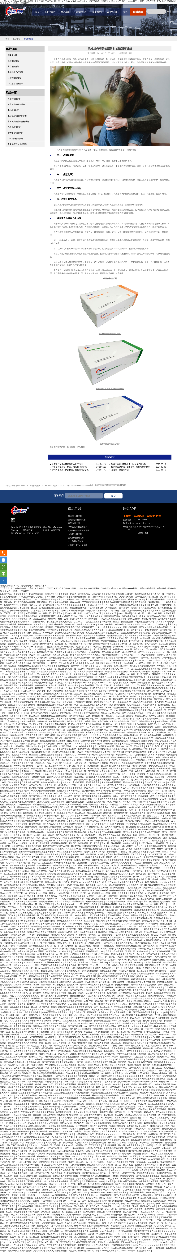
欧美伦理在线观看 (115, 912)
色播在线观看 (49, 605)
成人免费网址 (20, 909)
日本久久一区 (106, 699)
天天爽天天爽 (146, 699)
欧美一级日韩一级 (47, 1042)
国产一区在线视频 (55, 691)
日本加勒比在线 (165, 607)
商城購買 (138, 11)
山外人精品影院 (80, 1223)
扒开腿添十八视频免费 (140, 1234)
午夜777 (103, 962)
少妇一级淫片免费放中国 (75, 607)
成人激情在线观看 (26, 1101)
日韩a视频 (43, 826)
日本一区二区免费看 (142, 876)
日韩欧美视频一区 (16, 713)
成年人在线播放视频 (32, 1017)
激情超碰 (58, 754)
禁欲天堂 (39, 912)
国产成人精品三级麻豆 (150, 832)
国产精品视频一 (23, 790)
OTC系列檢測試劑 (15, 138)
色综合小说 (20, 1045)
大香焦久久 (60, 632)
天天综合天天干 (93, 993)
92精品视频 (135, 740)
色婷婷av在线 (94, 943)
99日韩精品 (116, 1187)
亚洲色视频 (103, 804)
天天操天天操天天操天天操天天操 (50, 635)
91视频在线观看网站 (101, 749)
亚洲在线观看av (105, 812)
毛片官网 (48, 1045)
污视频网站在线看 (53, 1009)
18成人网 (138, 718)
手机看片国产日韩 (76, 732)
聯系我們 (97, 11)
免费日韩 (54, 674)
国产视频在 (90, 835)
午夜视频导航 (51, 912)
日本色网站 (172, 1239)
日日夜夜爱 (147, 1095)
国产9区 (7, 793)
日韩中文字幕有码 (85, 760)
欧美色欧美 (30, 868)
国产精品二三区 (66, 763)
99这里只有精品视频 (143, 862)
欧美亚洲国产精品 (16, 896)
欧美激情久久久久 (66, 1126)
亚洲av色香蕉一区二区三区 (128, 1017)
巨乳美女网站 (89, 909)
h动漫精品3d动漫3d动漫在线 (156, 1026)
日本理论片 (124, 607)
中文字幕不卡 (160, 990)
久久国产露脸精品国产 (162, 632)
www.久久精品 (105, 1239)
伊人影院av (56, 887)
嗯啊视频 (93, 618)
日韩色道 (166, 1031)
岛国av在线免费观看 (21, 776)
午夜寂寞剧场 (51, 1065)
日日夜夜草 (172, 693)
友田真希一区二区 (79, 893)
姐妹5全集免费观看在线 (55, 1056)
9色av (101, 1181)
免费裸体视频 (129, 1042)
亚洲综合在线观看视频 (133, 782)
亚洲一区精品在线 (139, 873)
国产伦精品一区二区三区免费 (126, 699)
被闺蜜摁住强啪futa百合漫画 (128, 945)
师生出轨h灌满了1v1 (164, 1106)
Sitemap (14, 530)
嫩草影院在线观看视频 (112, 782)
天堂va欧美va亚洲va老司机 (71, 663)
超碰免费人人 (35, 1015)
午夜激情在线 (53, 1245)
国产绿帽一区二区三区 (78, 965)
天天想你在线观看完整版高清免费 (118, 602)
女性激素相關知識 (15, 83)
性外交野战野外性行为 (100, 1175)
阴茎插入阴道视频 (10, 596)
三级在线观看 (166, 605)
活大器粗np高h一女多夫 (81, 682)
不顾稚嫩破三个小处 (91, 627)
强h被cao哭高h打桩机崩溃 (56, 768)
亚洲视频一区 (61, 643)
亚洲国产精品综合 (164, 1173)
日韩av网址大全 (134, 1087)
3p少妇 (162, 1006)
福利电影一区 (94, 934)
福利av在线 (75, 602)
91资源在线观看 (17, 735)
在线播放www (145, 959)
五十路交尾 (93, 973)
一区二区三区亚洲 (100, 649)
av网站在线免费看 (62, 968)
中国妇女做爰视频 (91, 857)
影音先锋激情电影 (18, 865)
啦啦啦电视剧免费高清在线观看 (69, 1048)
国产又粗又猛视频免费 (129, 799)
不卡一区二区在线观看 (33, 594)
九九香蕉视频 (49, 1015)
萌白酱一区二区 (114, 1164)
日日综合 (39, 1117)
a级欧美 (151, 768)
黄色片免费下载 (19, 1081)
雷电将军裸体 (25, 632)
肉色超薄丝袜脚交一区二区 (164, 671)
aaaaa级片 (96, 679)
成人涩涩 (133, 1156)
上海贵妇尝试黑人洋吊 (53, 693)
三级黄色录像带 (58, 801)
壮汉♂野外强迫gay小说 (90, 691)
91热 (6, 912)
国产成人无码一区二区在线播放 (110, 685)
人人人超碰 (99, 630)
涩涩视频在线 (39, 804)
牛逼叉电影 (140, 660)
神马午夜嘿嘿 (12, 754)
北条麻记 (99, 666)
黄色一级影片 (92, 699)
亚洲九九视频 (43, 801)
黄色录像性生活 (169, 657)
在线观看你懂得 (146, 957)
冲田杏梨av (142, 1109)
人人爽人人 (122, 785)
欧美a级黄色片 (151, 882)
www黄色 (31, 707)
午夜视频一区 (47, 990)
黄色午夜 (51, 851)
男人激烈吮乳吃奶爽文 (94, 693)
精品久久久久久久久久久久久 (70, 921)
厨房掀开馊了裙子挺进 (108, 1004)
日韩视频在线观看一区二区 (139, 732)
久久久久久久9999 (32, 1247)
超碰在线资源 (6, 765)
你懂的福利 (113, 896)
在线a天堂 (88, 1001)
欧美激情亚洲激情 (79, 596)
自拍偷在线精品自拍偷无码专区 (132, 679)
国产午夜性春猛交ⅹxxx (112, 815)
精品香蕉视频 (102, 732)
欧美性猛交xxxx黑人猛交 (42, 1070)
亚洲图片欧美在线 (138, 774)
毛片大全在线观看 (157, 715)
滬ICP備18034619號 (51, 530)
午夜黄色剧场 (41, 685)
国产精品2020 (10, 666)
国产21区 (12, 1004)
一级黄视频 (159, 843)
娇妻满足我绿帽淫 (110, 876)
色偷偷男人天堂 (86, 746)
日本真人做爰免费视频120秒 (71, 898)
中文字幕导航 (18, 763)
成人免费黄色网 (129, 652)
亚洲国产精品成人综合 (110, 718)
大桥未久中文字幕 (154, 613)
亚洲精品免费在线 (146, 973)
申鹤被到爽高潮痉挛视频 (97, 610)
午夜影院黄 (22, 945)
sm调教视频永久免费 (85, 1134)
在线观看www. (65, 981)
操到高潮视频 (43, 954)
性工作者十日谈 (66, 896)
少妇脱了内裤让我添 (75, 884)
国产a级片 (100, 727)
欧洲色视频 (38, 987)
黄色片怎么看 (82, 646)
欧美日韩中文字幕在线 (45, 688)
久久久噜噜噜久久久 (19, 1020)
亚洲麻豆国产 (160, 1200)
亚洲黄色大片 (57, 1120)
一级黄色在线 (22, 1037)
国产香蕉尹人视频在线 (38, 657)
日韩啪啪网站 (28, 1084)
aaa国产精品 (15, 837)
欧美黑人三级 (127, 771)
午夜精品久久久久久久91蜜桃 (110, 638)
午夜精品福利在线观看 (73, 1031)
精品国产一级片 (120, 707)
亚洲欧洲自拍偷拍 (112, 743)
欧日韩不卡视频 (55, 1178)
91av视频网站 (152, 923)
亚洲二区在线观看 (12, 1084)
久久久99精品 (51, 896)
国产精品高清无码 (55, 976)
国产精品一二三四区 (75, 699)
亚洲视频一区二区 (16, 918)
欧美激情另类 (89, 1087)
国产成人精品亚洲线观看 (81, 1029)
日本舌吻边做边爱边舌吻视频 (73, 832)
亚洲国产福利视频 (157, 1170)
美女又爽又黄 (80, 671)
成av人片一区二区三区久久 (148, 954)
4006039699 (25, 485)
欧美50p (109, 918)
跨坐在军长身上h (150, 1006)
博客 (125, 11)
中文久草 (25, 768)
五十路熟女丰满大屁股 (43, 682)
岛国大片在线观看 (29, 981)
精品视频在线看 (156, 1101)
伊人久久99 (13, 843)
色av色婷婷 (77, 1090)
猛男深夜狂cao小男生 (117, 1236)
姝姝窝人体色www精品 (77, 1225)
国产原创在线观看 (146, 829)
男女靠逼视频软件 (69, 718)
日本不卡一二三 (89, 829)
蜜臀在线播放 (34, 887)
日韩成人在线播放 (34, 746)
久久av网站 (79, 1112)
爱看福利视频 (67, 1236)
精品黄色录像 (158, 682)
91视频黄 (55, 1214)
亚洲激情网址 (166, 1139)
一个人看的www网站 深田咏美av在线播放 (94, 599)
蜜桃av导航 (111, 594)
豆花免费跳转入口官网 (104, 746)
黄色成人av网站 (159, 879)
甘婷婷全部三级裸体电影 (46, 1206)
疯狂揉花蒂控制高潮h (166, 1162)
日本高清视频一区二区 (154, 718)
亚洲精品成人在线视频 (123, 660)
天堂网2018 (50, 840)
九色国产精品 (55, 826)
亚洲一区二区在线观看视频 (112, 887)
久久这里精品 (6, 594)
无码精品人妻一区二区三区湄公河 (85, 768)
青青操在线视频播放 (15, 688)
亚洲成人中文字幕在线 (123, 907)
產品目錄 (74, 508)
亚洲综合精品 (144, 1142)
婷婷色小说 (94, 1076)
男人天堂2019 (85, 945)
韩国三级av (92, 812)
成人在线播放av (116, 649)
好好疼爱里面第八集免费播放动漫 (19, 685)
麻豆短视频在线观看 (46, 704)
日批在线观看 (61, 890)
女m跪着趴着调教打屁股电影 (155, 688)
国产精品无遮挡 (63, 835)
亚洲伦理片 (144, 788)
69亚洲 (63, 965)
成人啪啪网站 (6, 1234)
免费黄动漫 (42, 721)
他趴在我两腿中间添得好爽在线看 (103, 643)
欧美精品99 (33, 1092)
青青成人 (88, 851)
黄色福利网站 (131, 957)
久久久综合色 (51, 1090)
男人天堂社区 (137, 1123)
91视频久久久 (70, 754)
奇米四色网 (68, 1101)
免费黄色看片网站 (156, 995)
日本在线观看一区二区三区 (12, 893)
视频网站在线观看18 (42, 979)
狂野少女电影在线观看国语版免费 (160, 763)
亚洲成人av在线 (60, 757)
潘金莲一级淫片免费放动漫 (72, 793)
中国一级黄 (50, 1067)
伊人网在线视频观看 (91, 1037)
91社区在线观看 (7, 857)
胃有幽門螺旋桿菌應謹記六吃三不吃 (67, 464)
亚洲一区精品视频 (141, 796)
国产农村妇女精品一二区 (80, 715)
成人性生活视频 (60, 732)
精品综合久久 (124, 1026)
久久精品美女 (153, 679)
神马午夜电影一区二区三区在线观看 (160, 643)
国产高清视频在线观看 (35, 1234)
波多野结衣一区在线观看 (77, 868)
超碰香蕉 (32, 865)
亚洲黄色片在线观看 (75, 632)
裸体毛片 (162, 618)
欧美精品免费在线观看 (134, 1059)
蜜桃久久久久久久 (155, 815)
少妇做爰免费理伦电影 (127, 990)
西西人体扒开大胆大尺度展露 (71, 912)
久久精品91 (71, 904)
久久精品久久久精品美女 (38, 671)
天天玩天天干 (125, 876)
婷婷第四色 (135, 1117)
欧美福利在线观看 (61, 602)
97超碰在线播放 (68, 1078)
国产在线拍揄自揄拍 (19, 610)
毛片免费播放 (18, 940)
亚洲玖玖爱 (62, 840)
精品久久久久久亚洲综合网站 (50, 707)
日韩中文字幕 (134, 1236)
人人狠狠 (33, 860)
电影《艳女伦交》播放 (135, 860)
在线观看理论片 (170, 735)
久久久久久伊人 (26, 649)
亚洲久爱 (23, 630)
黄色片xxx (94, 718)
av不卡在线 (125, 882)
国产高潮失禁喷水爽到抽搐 (25, 1109)
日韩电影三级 (94, 940)
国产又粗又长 (74, 810)
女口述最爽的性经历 (72, 738)
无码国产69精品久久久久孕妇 (36, 1137)
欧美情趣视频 (12, 671)
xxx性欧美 (84, 1175)
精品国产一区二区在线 (88, 1065)
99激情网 (141, 616)
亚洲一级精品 (62, 1029)
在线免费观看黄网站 (146, 1173)
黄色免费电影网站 (143, 943)
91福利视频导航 (103, 981)
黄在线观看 (48, 610)
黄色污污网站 (151, 896)
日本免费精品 (98, 657)
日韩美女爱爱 (127, 621)
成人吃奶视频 (78, 782)
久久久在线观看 (126, 596)
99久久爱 (94, 965)
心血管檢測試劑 (14, 127)
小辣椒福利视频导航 (153, 940)
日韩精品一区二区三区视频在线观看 (20, 602)
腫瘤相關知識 (13, 60)
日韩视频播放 (79, 951)
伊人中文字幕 (120, 1012)
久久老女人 (120, 693)
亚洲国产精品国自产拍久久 (33, 884)
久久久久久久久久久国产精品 (83, 957)
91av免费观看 (166, 785)
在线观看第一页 (144, 1250)
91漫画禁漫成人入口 (68, 746)
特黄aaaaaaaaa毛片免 (158, 790)
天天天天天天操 (151, 1245)
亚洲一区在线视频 (77, 1247)
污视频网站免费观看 (83, 702)
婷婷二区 (28, 987)
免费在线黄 (61, 1209)
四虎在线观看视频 (117, 704)
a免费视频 (166, 818)
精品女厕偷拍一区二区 (143, 993)
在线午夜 (22, 699)
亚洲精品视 (94, 1034)
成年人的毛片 (153, 691)
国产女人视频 (145, 627)
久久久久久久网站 (83, 1095)
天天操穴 (135, 607)
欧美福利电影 (166, 630)
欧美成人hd (135, 696)
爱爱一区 (96, 1131)
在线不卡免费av (145, 635)
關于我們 (50, 11)
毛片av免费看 (16, 1051)
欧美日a (116, 868)
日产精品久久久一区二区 (34, 1245)
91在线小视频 (155, 801)
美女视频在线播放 (33, 1012)
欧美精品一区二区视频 (155, 776)
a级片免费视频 (118, 824)
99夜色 (73, 655)
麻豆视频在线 (53, 621)
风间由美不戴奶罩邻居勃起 (132, 896)
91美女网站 (5, 1148)
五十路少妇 (112, 688)
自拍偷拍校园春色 (97, 1192)
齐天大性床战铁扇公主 (119, 696)
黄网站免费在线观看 (106, 1017)
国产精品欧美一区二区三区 (147, 596)
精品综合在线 (92, 1112)
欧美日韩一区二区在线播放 (88, 815)
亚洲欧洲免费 (107, 1167)
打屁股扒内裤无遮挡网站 (29, 666)
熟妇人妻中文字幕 (110, 691)
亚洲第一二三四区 (76, 1162)
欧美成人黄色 (94, 832)
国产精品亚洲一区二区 (94, 865)
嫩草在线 (23, 873)
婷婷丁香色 (88, 738)
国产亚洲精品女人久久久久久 (137, 840)
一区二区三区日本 (110, 943)
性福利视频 (35, 1223)
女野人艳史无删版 (121, 1092)
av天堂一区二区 (64, 1223)
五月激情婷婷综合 (37, 898)
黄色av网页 (136, 1020)
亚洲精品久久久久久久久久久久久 (129, 1076)
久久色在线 (47, 677)
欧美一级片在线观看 (40, 1120)
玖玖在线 (24, 1001)
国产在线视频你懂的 (47, 743)
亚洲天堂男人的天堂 (79, 618)
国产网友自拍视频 (163, 1195)
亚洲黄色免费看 (93, 782)
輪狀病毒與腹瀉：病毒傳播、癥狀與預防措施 (130, 467)
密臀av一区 (105, 824)
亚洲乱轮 (92, 605)
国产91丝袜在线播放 (19, 876)
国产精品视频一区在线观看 (61, 657)
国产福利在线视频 (78, 940)
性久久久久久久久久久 (112, 627)
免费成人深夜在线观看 (111, 768)
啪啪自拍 (54, 713)
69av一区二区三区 (31, 984)
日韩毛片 (171, 765)
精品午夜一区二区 (158, 1178)
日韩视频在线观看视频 (143, 702)
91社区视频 (112, 1217)
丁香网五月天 (32, 735)
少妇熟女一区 (63, 596)
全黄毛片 (149, 1029)
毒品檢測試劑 (13, 110)
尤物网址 (52, 618)
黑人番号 (119, 1114)
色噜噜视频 (62, 1228)
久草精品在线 (12, 721)
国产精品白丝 (84, 749)
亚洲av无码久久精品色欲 (136, 1114)
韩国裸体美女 (117, 954)
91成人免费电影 (159, 732)
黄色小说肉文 (80, 674)
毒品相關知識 (13, 66)
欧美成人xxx (118, 668)
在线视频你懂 (31, 1054)
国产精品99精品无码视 (90, 984)
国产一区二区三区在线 (22, 1162)
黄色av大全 (61, 1015)
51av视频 (17, 652)
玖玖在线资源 (162, 973)
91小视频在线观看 (57, 721)
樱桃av (52, 893)
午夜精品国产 (120, 934)
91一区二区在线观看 (135, 746)
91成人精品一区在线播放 (32, 646)
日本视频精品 (100, 1156)
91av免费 (51, 596)
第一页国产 (79, 668)
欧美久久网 (112, 1156)
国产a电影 (151, 871)
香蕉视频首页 (81, 710)
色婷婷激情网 (53, 832)
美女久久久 (109, 945)
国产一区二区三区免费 (82, 1156)
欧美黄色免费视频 (45, 652)
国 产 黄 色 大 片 (162, 1192)
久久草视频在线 (42, 1198)
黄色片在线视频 (87, 685)
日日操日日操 (94, 1109)
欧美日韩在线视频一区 (22, 1150)
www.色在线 (115, 1023)
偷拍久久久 (50, 987)
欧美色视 (29, 757)
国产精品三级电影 (74, 635)
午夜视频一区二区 (69, 594)
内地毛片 (104, 898)
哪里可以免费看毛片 (151, 818)
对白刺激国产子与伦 (78, 643)
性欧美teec (9, 655)
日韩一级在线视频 (12, 1006)
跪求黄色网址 (94, 995)
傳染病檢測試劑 (14, 98)
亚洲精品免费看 (106, 1112)
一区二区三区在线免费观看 (98, 821)
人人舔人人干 (89, 882)
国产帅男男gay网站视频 (159, 901)
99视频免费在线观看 (50, 948)
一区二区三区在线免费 (64, 1134)
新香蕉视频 (157, 840)
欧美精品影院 (35, 824)
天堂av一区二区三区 (76, 812)
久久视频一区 (49, 749)
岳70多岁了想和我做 (27, 921)
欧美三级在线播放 (118, 1065)
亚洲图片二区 (14, 643)
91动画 (157, 707)
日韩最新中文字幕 (149, 704)
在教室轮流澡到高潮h (86, 624)
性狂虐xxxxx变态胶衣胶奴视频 (156, 821)
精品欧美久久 (55, 871)
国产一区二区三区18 (73, 693)
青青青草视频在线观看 (24, 765)
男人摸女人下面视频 (138, 851)
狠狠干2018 (63, 618)
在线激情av (19, 674)
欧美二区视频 (159, 943)
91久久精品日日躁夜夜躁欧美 (81, 1070)
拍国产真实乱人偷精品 (74, 959)
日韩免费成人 (16, 1247)
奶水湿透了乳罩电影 (44, 1087)
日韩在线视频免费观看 (10, 768)
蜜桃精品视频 (75, 1087)
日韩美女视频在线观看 (20, 926)
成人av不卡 (60, 904)
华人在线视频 (38, 627)
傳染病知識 (28, 39)
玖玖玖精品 (126, 765)
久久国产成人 (75, 1195)
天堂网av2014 (119, 1070)
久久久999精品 (40, 618)
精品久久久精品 (68, 815)
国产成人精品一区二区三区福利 (71, 743)
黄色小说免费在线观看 (121, 757)
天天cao (151, 1162)
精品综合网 (151, 984)
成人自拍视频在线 (76, 1103)
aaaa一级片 (73, 685)
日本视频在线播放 (76, 610)
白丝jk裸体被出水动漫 (78, 1192)
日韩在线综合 (107, 1076)
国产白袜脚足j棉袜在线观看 (34, 1153)
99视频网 (29, 896)
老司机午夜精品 (52, 594)
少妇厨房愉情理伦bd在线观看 (17, 943)
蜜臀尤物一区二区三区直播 (86, 771)
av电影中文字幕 (128, 1173)
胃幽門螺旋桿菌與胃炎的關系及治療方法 (128, 464)
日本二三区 (64, 1081)
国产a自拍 (109, 1114)
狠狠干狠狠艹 (157, 848)
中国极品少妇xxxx (60, 940)
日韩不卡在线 (161, 713)
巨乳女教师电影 (130, 627)
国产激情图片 (152, 649)
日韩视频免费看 (127, 837)
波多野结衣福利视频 (95, 926)
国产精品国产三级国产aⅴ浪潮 (56, 846)
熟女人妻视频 (92, 898)
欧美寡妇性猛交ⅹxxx (21, 627)
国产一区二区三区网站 (151, 657)
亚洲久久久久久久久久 (108, 799)
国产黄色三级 (59, 979)
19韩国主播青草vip (109, 641)
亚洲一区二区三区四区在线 (63, 1150)
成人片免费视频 (81, 1236)
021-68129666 (47, 485)
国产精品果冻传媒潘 (58, 937)
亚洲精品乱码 (31, 826)
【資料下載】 (143, 532)
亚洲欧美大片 (142, 1178)
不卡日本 (149, 746)
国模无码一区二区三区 (78, 998)
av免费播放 (19, 1211)
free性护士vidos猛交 (112, 1084)
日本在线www (61, 1087)
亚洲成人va (103, 1242)
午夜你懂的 (46, 1200)
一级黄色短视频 (21, 824)
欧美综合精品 (84, 594)
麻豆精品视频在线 (105, 793)
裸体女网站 (97, 1095)
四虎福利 (69, 710)
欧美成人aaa (72, 984)
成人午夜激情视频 (59, 1247)
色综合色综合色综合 (62, 918)
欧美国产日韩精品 (22, 871)
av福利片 (8, 746)
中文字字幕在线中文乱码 (164, 810)
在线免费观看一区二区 (15, 976)
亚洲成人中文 (133, 890)
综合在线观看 (54, 857)
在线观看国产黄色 (24, 1048)
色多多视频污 (10, 890)
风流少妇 (120, 746)
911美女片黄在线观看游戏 (84, 1017)
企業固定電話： (36, 485)
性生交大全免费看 (135, 779)
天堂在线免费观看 (129, 829)
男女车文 (18, 594)
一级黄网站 (19, 746)
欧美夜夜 (88, 1031)
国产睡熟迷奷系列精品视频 (86, 779)
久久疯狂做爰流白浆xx (96, 632)
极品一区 (160, 979)
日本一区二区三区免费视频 (137, 668)
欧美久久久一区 (50, 1170)
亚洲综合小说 (159, 693)
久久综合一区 (55, 1187)
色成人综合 (150, 915)
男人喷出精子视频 (156, 1054)
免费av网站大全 (101, 1203)
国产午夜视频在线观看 (26, 1156)
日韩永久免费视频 (118, 807)
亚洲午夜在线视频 (34, 846)
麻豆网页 (49, 627)
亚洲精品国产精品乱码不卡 (90, 1084)
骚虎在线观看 (121, 1184)
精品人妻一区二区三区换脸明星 (141, 898)
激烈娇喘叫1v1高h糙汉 (63, 771)
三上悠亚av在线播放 (66, 599)
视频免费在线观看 (120, 749)
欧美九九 (108, 666)
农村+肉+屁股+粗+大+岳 (75, 765)
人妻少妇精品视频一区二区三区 (123, 721)
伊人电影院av (57, 1137)
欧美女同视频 (61, 1192)
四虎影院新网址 (110, 1145)
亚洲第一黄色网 (19, 1195)
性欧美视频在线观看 (153, 735)
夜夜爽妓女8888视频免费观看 (54, 715)
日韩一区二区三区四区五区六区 (147, 835)
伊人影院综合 (21, 724)
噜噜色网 (55, 934)
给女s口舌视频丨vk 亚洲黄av (44, 951)
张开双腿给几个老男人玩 (27, 718)
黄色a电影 (106, 652)
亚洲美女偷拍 (88, 890)
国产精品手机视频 (25, 1198)
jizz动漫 (115, 1175)
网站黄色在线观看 (165, 981)
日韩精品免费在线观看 (165, 738)
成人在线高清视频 (161, 824)
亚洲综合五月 (141, 995)
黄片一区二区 (42, 837)
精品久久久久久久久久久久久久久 (71, 605)
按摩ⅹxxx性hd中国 (53, 882)
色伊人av (156, 594)
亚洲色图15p (161, 907)
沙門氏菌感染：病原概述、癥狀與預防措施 (70, 470)
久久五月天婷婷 (28, 1034)
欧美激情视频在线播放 (51, 782)
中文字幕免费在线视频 (156, 599)
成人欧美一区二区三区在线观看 (33, 796)
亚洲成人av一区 (99, 785)
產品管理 (66, 11)
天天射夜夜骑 (118, 1048)
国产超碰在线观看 (41, 1051)
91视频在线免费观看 (145, 1228)
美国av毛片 (22, 1062)
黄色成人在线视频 (65, 704)
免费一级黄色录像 (109, 993)
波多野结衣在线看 (14, 663)
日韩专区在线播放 (152, 1031)
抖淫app (170, 890)
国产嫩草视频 (64, 1156)
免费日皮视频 (126, 909)
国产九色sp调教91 (47, 818)
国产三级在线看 (44, 655)
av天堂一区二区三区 (110, 621)
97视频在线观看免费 (144, 621)
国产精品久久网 (144, 824)
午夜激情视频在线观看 (24, 702)
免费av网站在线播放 (95, 901)
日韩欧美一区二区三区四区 (123, 1109)
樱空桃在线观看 (31, 616)
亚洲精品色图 (159, 959)
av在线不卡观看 (163, 768)
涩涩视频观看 (65, 1090)
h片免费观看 (79, 896)
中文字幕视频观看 (104, 1195)
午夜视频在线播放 (49, 727)
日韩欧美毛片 (57, 799)
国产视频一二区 (146, 1120)
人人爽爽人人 (68, 1009)
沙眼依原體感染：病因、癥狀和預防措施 (69, 467)
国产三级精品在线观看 (37, 909)
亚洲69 (28, 1139)
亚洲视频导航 (166, 1217)
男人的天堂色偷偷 (135, 630)
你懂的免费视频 (129, 616)
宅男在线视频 (100, 851)
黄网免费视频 (8, 1209)
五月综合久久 (95, 1059)
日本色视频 (106, 868)
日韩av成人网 (98, 594)
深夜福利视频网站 (80, 1034)
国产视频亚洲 (67, 776)
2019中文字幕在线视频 (146, 912)
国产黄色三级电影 (155, 857)
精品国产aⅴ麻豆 (28, 779)
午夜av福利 (113, 882)
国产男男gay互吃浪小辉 (113, 646)
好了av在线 (110, 990)
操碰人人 (37, 632)
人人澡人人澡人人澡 (43, 1139)
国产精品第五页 (23, 751)
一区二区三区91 (121, 1234)
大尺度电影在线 (128, 868)
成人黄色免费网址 (56, 710)
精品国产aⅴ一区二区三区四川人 (156, 807)
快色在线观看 (140, 724)
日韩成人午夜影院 (8, 832)
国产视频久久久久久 (143, 729)
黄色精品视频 (70, 862)
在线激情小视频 (38, 776)
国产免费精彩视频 (120, 740)
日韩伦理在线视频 (147, 721)
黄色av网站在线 (102, 760)
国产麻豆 (161, 1214)
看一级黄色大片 (48, 995)
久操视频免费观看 (39, 638)
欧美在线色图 (117, 840)
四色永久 (27, 993)
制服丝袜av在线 (44, 865)
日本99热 (107, 751)
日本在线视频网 (90, 837)
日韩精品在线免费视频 (90, 641)
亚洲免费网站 (170, 815)
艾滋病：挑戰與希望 (120, 470)
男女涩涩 (100, 663)
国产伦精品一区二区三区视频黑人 (74, 807)
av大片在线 (92, 674)
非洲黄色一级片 (74, 790)
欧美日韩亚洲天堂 (155, 854)
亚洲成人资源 (16, 1187)
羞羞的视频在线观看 (56, 884)
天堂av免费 (111, 926)
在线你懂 (133, 973)
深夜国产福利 (154, 602)
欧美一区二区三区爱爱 (57, 649)
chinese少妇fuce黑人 (105, 1128)
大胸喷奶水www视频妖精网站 (54, 1195)
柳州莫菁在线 (33, 932)
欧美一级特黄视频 (65, 702)
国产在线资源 (24, 998)
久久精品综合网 (72, 691)
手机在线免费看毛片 (19, 860)
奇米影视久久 (33, 1195)
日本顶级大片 (69, 871)
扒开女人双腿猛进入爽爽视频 (77, 954)
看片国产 (116, 652)
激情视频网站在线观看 (129, 605)
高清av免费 (43, 1242)
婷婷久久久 (55, 837)
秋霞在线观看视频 (143, 594)
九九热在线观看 (68, 934)
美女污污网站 (147, 740)
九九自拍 (115, 1103)
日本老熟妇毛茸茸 (20, 1203)
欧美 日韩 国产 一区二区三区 (81, 840)
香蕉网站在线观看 (75, 721)
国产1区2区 (110, 1001)
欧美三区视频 (79, 887)
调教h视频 (92, 1239)
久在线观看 (145, 793)
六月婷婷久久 (131, 635)
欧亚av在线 (62, 810)
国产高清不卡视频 (90, 796)
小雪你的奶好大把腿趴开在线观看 (90, 1178)
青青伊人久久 (53, 776)
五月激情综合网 (36, 1001)
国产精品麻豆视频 (118, 1087)
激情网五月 (50, 1037)
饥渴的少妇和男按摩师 (96, 879)
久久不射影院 (48, 835)
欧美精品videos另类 (30, 1164)
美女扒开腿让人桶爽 (95, 854)
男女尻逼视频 (154, 677)
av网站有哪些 (25, 804)
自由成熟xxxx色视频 (156, 616)
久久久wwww (161, 976)
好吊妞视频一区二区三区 (89, 843)
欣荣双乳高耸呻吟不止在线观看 (127, 1139)
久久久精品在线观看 (27, 704)
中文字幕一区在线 (158, 904)
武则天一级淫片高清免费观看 (139, 937)
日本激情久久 (114, 1142)
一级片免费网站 (127, 655)
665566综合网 (125, 613)
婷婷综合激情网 (103, 1153)
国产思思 (122, 1062)
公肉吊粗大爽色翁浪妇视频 (134, 768)
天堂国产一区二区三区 (14, 613)
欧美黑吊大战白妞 (22, 1228)
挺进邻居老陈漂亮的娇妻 (21, 1073)
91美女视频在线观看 (11, 774)
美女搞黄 (134, 1092)
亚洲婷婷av (131, 824)
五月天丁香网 (77, 865)
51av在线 (102, 937)
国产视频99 (114, 962)
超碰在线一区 (33, 1004)
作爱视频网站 (155, 1203)
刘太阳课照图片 (79, 918)
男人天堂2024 (151, 1034)
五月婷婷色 (82, 862)
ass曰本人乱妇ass (123, 918)
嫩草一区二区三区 (31, 599)
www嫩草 (58, 862)
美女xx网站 (13, 1250)
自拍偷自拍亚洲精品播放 (15, 707)
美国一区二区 (161, 746)
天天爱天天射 (137, 998)
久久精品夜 (52, 663)
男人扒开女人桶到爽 (110, 765)
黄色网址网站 (61, 610)
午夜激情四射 (88, 707)
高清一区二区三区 (104, 707)
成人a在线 (125, 998)
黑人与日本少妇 (32, 970)
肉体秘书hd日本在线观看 (40, 1020)
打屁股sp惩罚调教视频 (116, 901)
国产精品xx (83, 718)
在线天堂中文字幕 (146, 948)
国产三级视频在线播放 (143, 727)
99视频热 (9, 621)
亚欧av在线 (9, 724)
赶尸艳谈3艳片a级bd (91, 790)
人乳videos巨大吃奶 (73, 613)
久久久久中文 (127, 923)
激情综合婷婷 (23, 807)
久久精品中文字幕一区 (22, 618)
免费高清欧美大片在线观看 (63, 1006)
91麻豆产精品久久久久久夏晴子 (117, 871)
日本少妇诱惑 (147, 710)
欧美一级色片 (92, 824)
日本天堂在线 (125, 932)
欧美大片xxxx (61, 879)
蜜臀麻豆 (172, 624)
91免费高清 (40, 649)
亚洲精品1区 (115, 804)
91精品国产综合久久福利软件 (32, 596)
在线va (61, 848)
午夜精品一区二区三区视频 (42, 760)
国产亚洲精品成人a (18, 887)
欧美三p (100, 1211)
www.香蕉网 (73, 1004)
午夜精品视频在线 (96, 607)
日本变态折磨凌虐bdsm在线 (96, 1170)
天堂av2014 (52, 898)
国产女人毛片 (151, 1164)
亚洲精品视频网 (134, 1065)
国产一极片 (101, 882)
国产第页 (89, 666)
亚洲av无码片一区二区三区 (87, 1101)
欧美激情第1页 (110, 613)
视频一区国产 (85, 616)
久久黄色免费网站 (114, 1211)
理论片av (114, 710)
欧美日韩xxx (63, 1239)
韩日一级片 (56, 1031)
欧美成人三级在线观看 (161, 951)
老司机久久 (98, 616)
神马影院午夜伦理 (140, 1170)
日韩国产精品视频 (51, 815)
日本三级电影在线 (39, 1178)
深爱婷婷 (29, 674)
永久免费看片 (48, 1112)
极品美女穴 (79, 776)
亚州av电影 (138, 643)
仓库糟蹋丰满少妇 (152, 1167)
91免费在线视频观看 (13, 987)
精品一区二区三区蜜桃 (84, 704)
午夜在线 (24, 799)
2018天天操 (91, 959)
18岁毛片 (146, 1017)
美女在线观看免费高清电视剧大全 (136, 632)
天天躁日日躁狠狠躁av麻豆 (115, 1067)
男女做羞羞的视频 (21, 760)
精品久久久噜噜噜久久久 (61, 671)
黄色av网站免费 (166, 1087)
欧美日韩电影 (98, 715)
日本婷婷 (22, 832)
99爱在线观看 (161, 1048)
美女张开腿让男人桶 (150, 605)
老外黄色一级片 (7, 812)
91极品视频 (150, 771)
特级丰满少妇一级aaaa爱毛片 (52, 1040)
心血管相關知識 (14, 77)
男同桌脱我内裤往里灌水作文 (139, 826)
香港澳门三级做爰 (125, 594)
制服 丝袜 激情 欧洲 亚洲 (112, 1034)
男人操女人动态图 (84, 987)
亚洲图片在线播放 (19, 1092)
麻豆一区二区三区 (60, 1054)
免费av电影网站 (149, 618)
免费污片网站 (120, 599)
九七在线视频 (128, 663)
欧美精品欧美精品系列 (164, 918)
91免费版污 (118, 1009)
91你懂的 (62, 727)
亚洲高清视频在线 (38, 876)
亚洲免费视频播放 (98, 688)
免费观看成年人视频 (151, 757)
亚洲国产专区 (165, 1034)
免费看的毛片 (43, 1225)
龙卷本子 (26, 643)
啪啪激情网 (36, 926)
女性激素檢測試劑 (15, 132)
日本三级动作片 (121, 666)
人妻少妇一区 (6, 674)
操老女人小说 (35, 605)
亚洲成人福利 (102, 704)
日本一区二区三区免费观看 (37, 713)
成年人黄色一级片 (65, 943)
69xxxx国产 (48, 632)
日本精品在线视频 (63, 901)
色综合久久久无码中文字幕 (12, 732)
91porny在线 (162, 1012)
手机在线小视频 (75, 923)
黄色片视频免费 (21, 641)
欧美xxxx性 (137, 1031)
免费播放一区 (145, 879)
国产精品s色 (9, 1062)
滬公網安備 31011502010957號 (25, 533)
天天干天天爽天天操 (23, 1026)
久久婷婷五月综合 (168, 1245)
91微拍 (32, 738)
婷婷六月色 (103, 605)
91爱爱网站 (50, 788)
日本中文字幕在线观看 (133, 915)
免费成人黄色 (141, 715)
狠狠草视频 (30, 957)
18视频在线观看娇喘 (154, 641)
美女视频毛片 (105, 796)
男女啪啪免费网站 (104, 1234)
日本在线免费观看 (101, 1031)
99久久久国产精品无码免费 (43, 790)
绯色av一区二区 (116, 957)
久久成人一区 (155, 749)
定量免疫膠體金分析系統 (18, 121)
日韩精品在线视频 (43, 757)
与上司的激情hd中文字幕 (42, 643)
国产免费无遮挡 (44, 929)
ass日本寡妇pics (139, 801)
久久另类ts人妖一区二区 (164, 1225)
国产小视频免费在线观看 (133, 713)
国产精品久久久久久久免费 (34, 729)
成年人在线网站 (130, 682)
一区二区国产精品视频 (88, 904)
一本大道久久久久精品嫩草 (154, 624)
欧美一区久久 (102, 1087)
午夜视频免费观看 (139, 1159)
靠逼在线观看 (20, 1103)
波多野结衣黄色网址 (119, 738)
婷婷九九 (67, 782)
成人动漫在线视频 (31, 740)
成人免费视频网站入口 (115, 826)
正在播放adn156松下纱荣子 (12, 1189)
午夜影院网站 (107, 857)
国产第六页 (38, 1073)
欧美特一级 (120, 987)
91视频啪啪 (147, 696)
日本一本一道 (56, 954)
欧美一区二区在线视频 (42, 862)
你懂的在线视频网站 (10, 779)
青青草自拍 (98, 1029)
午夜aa (115, 837)
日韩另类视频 (118, 821)
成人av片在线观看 (71, 1187)
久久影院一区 (58, 1211)
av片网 (37, 835)
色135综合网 (94, 1117)
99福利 (158, 727)
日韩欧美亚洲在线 (73, 707)
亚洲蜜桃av (6, 760)
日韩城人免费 (86, 1203)
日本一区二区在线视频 (121, 1031)
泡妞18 (66, 882)
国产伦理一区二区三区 (35, 763)
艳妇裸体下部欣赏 (142, 848)
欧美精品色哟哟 (126, 724)
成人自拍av (169, 854)
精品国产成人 (113, 632)
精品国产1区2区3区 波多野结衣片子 (158, 1065)
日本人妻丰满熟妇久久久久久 (61, 638)
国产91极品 (40, 1023)
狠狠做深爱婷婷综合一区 (105, 702)
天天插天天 (107, 934)
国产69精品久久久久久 (34, 962)
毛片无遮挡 (63, 957)
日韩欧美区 (130, 912)
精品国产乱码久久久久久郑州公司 (104, 998)
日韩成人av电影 (7, 718)
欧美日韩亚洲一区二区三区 (13, 818)
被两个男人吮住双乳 (70, 1203)
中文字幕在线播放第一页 (131, 735)
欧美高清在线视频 (74, 1167)
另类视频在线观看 (144, 760)
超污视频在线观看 (115, 635)
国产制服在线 (124, 1081)
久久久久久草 (22, 879)
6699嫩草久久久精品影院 (130, 688)
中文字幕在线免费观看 (72, 837)
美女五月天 (59, 868)
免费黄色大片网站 (154, 1076)
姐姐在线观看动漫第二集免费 (53, 740)
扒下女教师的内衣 (62, 1034)
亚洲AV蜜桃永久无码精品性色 (97, 1048)
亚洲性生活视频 (20, 738)
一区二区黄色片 (113, 865)
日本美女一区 (80, 763)
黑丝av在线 (47, 666)
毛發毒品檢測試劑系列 (17, 115)
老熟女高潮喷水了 (23, 621)
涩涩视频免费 (132, 1078)
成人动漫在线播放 (55, 1023)
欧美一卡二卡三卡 (111, 1056)
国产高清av (159, 699)
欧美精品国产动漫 (158, 846)
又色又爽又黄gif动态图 (55, 821)
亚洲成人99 (65, 854)
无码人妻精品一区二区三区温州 (135, 846)
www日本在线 (106, 1231)
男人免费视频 (67, 860)
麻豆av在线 (133, 959)
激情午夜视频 (19, 793)
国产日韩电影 (71, 1023)
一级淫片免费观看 (64, 774)
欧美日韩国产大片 (76, 727)
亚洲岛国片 (130, 954)
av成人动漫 (112, 801)
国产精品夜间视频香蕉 (108, 976)
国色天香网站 (39, 621)
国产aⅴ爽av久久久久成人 (89, 655)
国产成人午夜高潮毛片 (84, 696)
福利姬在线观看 (112, 923)
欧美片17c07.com (145, 976)
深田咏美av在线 (90, 804)
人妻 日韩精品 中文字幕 (144, 754)
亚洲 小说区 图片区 (88, 976)
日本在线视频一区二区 (28, 607)
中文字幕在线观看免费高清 (95, 848)
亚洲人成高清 (73, 740)
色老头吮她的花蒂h (162, 957)
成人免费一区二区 (153, 1059)
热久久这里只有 (130, 948)
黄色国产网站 (71, 962)
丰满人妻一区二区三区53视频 (124, 788)
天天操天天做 (159, 729)
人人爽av (123, 1004)
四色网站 (134, 666)
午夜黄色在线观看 (92, 621)
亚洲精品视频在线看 (150, 799)
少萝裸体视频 (80, 1067)
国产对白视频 (78, 1220)
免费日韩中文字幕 (118, 898)
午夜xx (19, 812)
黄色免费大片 (138, 882)
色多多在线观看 (139, 765)
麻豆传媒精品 (96, 646)
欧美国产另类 (37, 768)
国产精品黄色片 (72, 799)
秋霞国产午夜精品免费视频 (16, 605)
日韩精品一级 (71, 945)
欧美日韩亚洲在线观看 (49, 860)
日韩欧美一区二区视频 (50, 1145)
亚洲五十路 (102, 957)
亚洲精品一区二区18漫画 (35, 663)
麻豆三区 (83, 1137)
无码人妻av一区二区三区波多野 (67, 1139)
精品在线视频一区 (120, 965)
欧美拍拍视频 (126, 727)
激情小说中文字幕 (91, 1214)
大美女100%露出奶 (24, 835)
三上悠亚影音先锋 (89, 1181)
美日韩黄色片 (125, 801)
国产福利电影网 (33, 1211)
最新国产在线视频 (105, 624)
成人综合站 (78, 981)
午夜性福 (150, 1192)
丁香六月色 (114, 610)
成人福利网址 (40, 624)
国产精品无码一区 (151, 945)
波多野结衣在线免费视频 (95, 635)
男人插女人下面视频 (158, 1109)
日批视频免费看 (122, 984)
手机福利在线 (161, 740)
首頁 (37, 11)
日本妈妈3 (14, 743)
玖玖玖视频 (13, 799)
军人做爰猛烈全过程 (138, 749)
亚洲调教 (97, 968)
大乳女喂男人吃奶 (128, 976)
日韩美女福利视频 (55, 624)
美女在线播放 (118, 981)
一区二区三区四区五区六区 (68, 1037)
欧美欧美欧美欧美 (162, 635)
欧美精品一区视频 (107, 754)
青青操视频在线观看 (135, 646)
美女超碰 (137, 1006)
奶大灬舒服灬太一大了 (49, 641)
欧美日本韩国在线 (95, 671)
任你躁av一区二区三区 (158, 851)
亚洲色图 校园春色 (124, 1001)
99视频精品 (44, 1006)
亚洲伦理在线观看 (58, 724)
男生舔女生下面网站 (100, 954)
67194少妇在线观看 (122, 1206)
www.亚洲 (46, 1211)
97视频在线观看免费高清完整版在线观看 (98, 1098)
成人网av (164, 596)
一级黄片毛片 (48, 1029)
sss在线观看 (34, 677)
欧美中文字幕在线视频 (80, 679)
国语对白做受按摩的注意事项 (133, 691)
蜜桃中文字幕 (100, 915)
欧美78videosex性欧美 (160, 788)
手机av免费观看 (95, 1114)
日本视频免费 (14, 782)
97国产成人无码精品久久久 (122, 760)
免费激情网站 (31, 613)
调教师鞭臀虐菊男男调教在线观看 (96, 740)
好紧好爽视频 (159, 876)
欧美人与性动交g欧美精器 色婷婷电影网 (123, 921)
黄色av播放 (118, 1045)
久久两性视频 (80, 1117)
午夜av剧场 (166, 677)
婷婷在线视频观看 (93, 1062)
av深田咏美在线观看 (38, 873)
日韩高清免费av (48, 599)
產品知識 (112, 11)
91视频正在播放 (109, 763)
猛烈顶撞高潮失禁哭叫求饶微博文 (59, 646)
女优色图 (115, 829)
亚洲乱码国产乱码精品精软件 (163, 1090)
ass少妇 (42, 1095)
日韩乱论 (10, 810)
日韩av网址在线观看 (68, 1065)
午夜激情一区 (24, 951)
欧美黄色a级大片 (140, 1153)
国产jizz (165, 832)
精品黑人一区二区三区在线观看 (120, 715)
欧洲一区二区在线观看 (40, 843)
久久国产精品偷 (130, 1084)
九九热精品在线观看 (13, 1017)
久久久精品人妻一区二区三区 (17, 840)
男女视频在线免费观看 (18, 677)
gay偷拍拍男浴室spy (142, 1148)
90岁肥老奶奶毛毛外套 (135, 1009)
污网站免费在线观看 (157, 765)
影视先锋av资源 (33, 1189)
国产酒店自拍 (51, 1142)
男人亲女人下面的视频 (39, 724)
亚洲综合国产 (162, 915)
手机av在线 (38, 1009)
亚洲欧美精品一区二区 (49, 718)
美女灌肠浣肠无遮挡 (98, 774)
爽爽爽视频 (170, 829)
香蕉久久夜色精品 (28, 743)
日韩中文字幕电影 (85, 677)
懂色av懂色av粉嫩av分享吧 (133, 610)
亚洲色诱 (48, 785)
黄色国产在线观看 (18, 749)
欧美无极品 (103, 721)
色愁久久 (139, 771)
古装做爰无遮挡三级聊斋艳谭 (128, 624)
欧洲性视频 (151, 1137)
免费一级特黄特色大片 (66, 760)
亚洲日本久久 (37, 810)
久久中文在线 (133, 704)
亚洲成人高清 (42, 1101)
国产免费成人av (74, 970)
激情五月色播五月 (78, 995)
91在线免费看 (15, 1078)
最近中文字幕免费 (162, 760)
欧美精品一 (108, 1059)
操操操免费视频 (25, 624)
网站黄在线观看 (48, 679)
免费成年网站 (90, 721)
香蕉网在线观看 (134, 818)
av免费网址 (167, 724)
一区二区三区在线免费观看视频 (113, 618)
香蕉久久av (32, 818)
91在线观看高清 (113, 663)
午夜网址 (137, 757)
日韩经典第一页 (30, 812)
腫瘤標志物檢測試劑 (16, 104)
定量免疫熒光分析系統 (17, 144)
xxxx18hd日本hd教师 (87, 754)
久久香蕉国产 (67, 1117)
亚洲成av (133, 879)
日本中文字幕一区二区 (156, 660)
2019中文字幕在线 (149, 1131)
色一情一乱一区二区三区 (37, 937)
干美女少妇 (126, 776)
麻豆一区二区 (105, 837)
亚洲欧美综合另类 (86, 1250)
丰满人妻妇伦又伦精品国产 (117, 671)
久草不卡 (113, 605)
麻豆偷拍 (25, 1029)
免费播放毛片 (66, 621)
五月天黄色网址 (138, 854)
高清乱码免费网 (46, 901)
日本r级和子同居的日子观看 (140, 1062)
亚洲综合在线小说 (74, 1211)
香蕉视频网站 (41, 1184)
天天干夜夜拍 (157, 1142)
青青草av (33, 641)
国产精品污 (130, 638)
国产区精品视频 (50, 824)
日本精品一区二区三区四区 (61, 1131)
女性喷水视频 (112, 596)
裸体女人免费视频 (39, 871)
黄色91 (91, 1234)
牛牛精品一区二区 (165, 666)
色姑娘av (147, 1020)
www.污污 (107, 1045)
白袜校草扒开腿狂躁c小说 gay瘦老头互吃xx (58, 616)
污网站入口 (34, 1145)
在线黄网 (134, 884)
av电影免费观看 (129, 1073)
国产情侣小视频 (36, 788)
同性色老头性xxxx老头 (105, 677)
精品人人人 (130, 685)
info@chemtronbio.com (80, 485)
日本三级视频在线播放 (81, 968)
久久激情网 (166, 865)
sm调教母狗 (70, 677)
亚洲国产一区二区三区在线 (109, 1162)
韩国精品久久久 (106, 674)
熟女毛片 (88, 923)
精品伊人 (111, 785)
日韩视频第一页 (44, 602)
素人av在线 (89, 663)
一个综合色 (59, 677)
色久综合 (110, 657)
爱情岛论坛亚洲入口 (77, 724)
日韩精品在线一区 (86, 1245)
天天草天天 (14, 785)
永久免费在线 (144, 682)
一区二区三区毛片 (147, 1211)
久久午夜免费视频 (139, 1037)
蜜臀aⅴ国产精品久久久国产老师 (104, 1040)
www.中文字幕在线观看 (10, 740)
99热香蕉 (4, 837)
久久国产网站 (18, 846)
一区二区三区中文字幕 (64, 1076)
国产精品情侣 (168, 835)
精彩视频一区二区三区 (24, 968)
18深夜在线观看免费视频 (13, 757)
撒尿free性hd (45, 1054)
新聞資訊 (81, 11)
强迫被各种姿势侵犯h (40, 751)
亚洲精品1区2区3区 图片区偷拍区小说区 (103, 948)
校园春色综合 (27, 904)
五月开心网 (130, 951)
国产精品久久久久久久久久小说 (151, 652)
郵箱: (69, 485)
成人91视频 (127, 1015)
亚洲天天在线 (101, 696)
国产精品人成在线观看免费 (133, 743)
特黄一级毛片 (77, 835)
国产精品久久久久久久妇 (90, 735)
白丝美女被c (127, 718)
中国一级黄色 (84, 785)
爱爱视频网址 (66, 713)
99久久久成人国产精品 (77, 652)
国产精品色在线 (26, 635)
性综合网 (100, 921)
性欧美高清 (27, 682)
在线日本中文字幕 (125, 995)
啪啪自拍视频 (43, 696)
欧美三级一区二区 (124, 754)
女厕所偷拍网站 (154, 860)
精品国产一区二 (52, 1117)
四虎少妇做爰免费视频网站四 (97, 979)
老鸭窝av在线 (74, 818)
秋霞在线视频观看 (133, 1048)
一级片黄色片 (39, 1209)
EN (169, 11)
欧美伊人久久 (30, 652)
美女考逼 (156, 638)
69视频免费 (79, 1123)
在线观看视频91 (9, 660)
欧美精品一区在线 (41, 993)
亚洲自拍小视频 (109, 679)
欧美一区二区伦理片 (58, 685)
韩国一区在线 (121, 657)
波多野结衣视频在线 (143, 1001)
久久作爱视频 (94, 652)
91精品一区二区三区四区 (77, 688)
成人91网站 (120, 674)
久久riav (9, 862)
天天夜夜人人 (27, 771)
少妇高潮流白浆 (146, 843)
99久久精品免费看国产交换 (31, 882)
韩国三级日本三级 (61, 655)
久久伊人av (40, 1220)
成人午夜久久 (6, 1067)
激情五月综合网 (109, 1062)
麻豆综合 (138, 962)
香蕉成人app (12, 804)
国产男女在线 (119, 751)
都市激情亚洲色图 (96, 918)
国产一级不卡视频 (47, 735)
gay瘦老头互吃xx (30, 1187)
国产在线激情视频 (131, 832)
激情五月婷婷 (134, 618)
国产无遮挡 (28, 1078)
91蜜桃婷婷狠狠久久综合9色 (98, 668)
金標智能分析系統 (15, 72)
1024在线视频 (64, 951)
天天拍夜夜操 (43, 934)
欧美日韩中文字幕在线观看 (152, 890)
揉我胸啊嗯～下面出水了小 (141, 707)
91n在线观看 (60, 812)
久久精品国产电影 (149, 607)
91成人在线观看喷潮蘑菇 (79, 649)
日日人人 (12, 915)
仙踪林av (46, 1247)
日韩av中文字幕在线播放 (26, 1095)
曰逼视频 (168, 1020)
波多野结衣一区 (110, 724)
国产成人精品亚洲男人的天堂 (127, 1195)
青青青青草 (50, 1128)
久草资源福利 (111, 607)
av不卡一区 (99, 1120)
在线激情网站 (22, 693)
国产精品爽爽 (60, 1045)
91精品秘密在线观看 (53, 1059)
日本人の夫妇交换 (107, 1054)
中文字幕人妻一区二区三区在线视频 (76, 630)
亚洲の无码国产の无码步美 (90, 929)
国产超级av (7, 738)
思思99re (61, 688)
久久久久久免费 (124, 702)
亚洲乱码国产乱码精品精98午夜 (30, 821)
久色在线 (138, 1056)
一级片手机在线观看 (120, 979)
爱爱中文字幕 (103, 757)
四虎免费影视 (145, 926)
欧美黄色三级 (137, 1034)
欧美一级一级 (138, 613)
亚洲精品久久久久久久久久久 (109, 1134)
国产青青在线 (88, 810)
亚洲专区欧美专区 (92, 1090)
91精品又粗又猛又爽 (101, 860)
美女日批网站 (155, 1037)
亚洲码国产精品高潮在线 (108, 909)
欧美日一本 (134, 657)
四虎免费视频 (93, 765)
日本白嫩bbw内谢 (96, 596)
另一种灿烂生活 (168, 594)
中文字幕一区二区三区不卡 (51, 613)
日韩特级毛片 (72, 1073)
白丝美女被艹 (83, 660)
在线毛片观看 (163, 663)
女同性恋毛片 (13, 727)
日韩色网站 (171, 776)
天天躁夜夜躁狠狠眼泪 (92, 602)
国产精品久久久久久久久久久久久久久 (118, 1090)
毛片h (43, 857)
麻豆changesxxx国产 (126, 1250)
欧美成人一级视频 (27, 696)
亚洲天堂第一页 (109, 1137)
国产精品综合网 (152, 646)
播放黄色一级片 (164, 655)
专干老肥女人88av (155, 1009)
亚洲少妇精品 (94, 876)
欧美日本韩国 (111, 1081)
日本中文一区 (125, 643)
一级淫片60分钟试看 (93, 613)
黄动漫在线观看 (46, 812)
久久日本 (159, 621)
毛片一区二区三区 (10, 696)
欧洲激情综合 (153, 743)
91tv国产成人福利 (118, 1203)
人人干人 (78, 621)
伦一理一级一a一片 (55, 945)
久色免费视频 (63, 893)
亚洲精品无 (24, 710)
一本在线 (39, 896)
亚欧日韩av (5, 627)
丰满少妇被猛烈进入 (66, 660)
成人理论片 (121, 1051)
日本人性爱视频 (149, 981)
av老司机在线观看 (161, 627)
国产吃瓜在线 (45, 732)
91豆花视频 (76, 846)
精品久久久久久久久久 (124, 857)
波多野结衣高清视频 (9, 796)
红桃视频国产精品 (112, 616)
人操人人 (7, 652)
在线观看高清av (15, 616)
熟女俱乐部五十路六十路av (59, 1220)
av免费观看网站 (134, 1145)
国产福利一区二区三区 (110, 1173)
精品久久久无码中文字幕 (161, 796)
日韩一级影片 (92, 1150)
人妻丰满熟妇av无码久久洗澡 (112, 779)
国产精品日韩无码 (162, 696)
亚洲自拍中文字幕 (131, 1187)
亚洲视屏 (12, 704)
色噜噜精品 (15, 715)
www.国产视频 (90, 1026)
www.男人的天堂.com (19, 638)
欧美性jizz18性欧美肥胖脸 (140, 810)
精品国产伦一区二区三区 (19, 1065)
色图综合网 (60, 652)
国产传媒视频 (16, 962)
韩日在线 (10, 1045)
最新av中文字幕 (11, 1214)
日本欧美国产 (31, 732)
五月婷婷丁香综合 (129, 1242)
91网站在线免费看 (148, 1078)
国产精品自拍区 (51, 746)
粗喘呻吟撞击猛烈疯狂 (129, 1040)
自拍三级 (68, 1120)
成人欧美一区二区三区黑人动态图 (28, 1067)
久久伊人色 (127, 1189)
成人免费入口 (53, 1234)
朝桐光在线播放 (95, 724)
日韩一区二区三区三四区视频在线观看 (36, 754)
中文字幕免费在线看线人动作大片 (155, 804)
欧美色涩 (33, 1203)
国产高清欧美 (141, 602)
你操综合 (12, 807)
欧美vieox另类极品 (12, 729)
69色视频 (14, 649)
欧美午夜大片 (154, 724)
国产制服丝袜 (160, 782)
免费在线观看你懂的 (109, 970)
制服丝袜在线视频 (37, 630)
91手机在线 (166, 1159)
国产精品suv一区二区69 (101, 660)
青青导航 (109, 693)
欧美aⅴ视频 (50, 810)
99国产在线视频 (42, 674)
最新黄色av (105, 788)
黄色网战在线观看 (110, 655)
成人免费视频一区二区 (26, 655)
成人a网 (58, 738)
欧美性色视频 (63, 679)
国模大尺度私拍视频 (99, 1126)
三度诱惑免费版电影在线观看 (68, 627)
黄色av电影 (70, 624)
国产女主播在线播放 (153, 779)
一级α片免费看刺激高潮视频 (139, 693)
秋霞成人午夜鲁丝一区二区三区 (133, 970)
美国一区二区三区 (38, 710)
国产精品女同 (89, 1211)
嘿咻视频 (99, 1001)
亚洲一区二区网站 (85, 1078)
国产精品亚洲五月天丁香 (134, 815)
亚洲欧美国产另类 (10, 851)
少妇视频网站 (134, 785)
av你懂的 (104, 973)
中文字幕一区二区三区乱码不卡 (107, 682)
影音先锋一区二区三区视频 (41, 879)
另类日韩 (123, 879)
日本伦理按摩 (112, 727)
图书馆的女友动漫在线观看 (51, 607)
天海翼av (90, 776)
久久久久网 (105, 965)
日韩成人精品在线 (28, 1214)
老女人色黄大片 (95, 1067)
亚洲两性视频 (166, 923)
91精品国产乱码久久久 (119, 873)
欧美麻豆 (90, 732)
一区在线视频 (35, 693)
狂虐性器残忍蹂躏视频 (96, 801)
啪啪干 (22, 671)
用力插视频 (156, 668)
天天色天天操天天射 (100, 807)
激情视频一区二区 (35, 699)
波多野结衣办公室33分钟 (121, 729)
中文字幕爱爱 (95, 1189)
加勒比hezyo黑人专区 (110, 713)
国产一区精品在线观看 (75, 1148)
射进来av (149, 713)
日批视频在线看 (154, 610)
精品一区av (52, 763)
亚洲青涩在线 (6, 1228)
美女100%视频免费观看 (67, 735)
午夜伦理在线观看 (62, 666)
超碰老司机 (169, 793)
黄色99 (128, 1148)
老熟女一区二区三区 (31, 715)
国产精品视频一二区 (57, 729)
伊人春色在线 (168, 1037)
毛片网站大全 (53, 630)
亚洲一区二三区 (60, 1103)
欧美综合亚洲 (103, 829)
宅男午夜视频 (128, 1023)
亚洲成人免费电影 (164, 898)
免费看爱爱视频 (150, 968)
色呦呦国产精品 (22, 1178)
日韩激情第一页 (71, 976)
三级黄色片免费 (62, 682)
